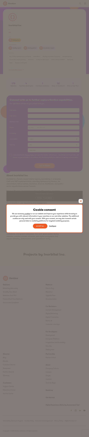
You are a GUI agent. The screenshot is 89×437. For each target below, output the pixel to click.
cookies (27, 214)
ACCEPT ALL (40, 226)
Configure (52, 226)
